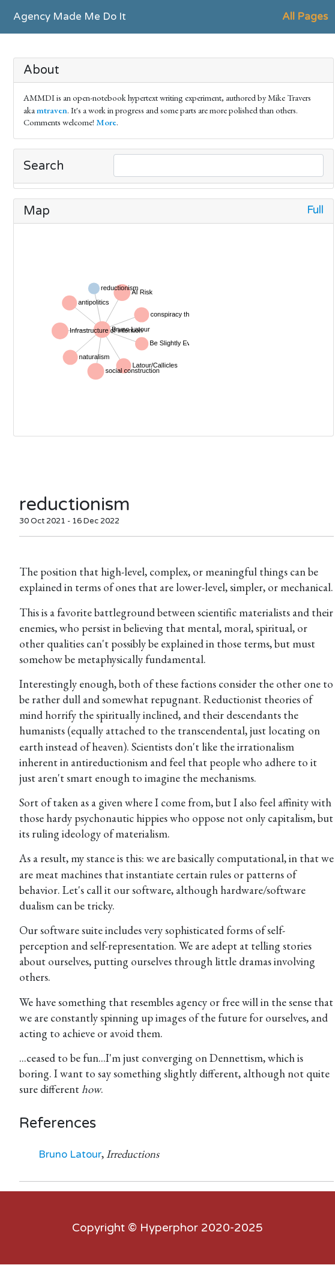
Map (36, 211)
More (106, 122)
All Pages (305, 16)
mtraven (52, 110)
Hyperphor (169, 1227)
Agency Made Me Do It (69, 16)
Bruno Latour (69, 1154)
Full (315, 210)
